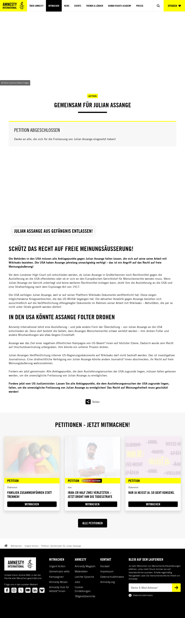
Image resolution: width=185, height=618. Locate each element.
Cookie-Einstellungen (83, 589)
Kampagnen (56, 576)
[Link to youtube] (27, 590)
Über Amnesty (36, 5)
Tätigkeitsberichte (85, 596)
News (66, 5)
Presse (139, 5)
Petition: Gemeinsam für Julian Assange (61, 545)
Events (77, 5)
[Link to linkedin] (34, 590)
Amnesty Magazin (85, 566)
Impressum (106, 571)
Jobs (77, 582)
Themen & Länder (94, 5)
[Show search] (158, 5)
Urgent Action (31, 545)
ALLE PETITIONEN (92, 523)
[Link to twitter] (20, 590)
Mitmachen (53, 5)
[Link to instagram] (13, 590)
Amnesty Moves (58, 582)
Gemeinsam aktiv (59, 571)
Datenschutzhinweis (112, 576)
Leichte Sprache (84, 576)
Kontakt (104, 566)
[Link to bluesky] (42, 590)
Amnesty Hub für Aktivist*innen (59, 589)
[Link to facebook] (6, 590)
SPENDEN (174, 6)
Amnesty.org (107, 582)
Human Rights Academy (119, 5)
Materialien (81, 571)
